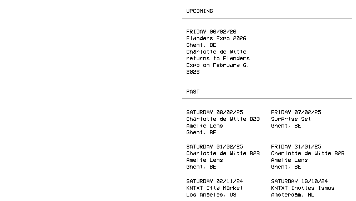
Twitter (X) (94, 189)
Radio (117, 10)
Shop (139, 10)
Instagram (55, 189)
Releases (48, 10)
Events (18, 10)
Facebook (21, 189)
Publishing (85, 10)
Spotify (158, 189)
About (161, 10)
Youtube (129, 189)
